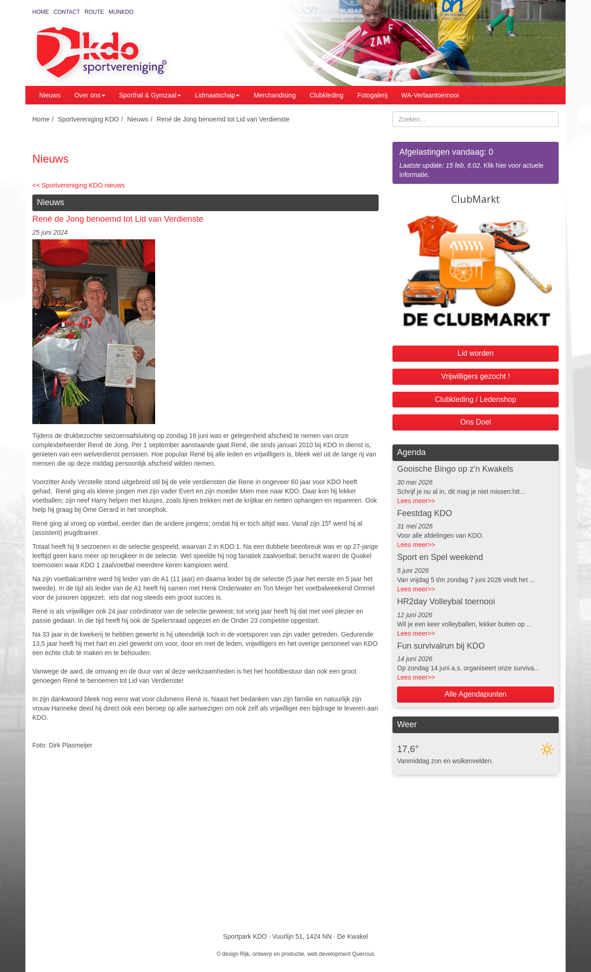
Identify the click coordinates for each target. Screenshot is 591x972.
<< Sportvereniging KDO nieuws (78, 185)
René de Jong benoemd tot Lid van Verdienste (223, 119)
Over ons (89, 95)
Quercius (363, 954)
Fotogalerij (372, 95)
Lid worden (476, 353)
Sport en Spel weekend (440, 557)
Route (94, 12)
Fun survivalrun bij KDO (441, 645)
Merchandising (274, 95)
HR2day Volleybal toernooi (446, 601)
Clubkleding (326, 95)
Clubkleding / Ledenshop (475, 399)
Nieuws (49, 95)
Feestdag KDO (424, 513)
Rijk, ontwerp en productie (272, 954)
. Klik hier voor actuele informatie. (475, 162)
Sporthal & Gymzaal (150, 95)
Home (40, 12)
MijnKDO (121, 12)
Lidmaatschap (217, 95)
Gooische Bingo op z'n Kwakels (455, 469)
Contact (67, 12)
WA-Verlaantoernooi (430, 95)
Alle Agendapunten (476, 694)
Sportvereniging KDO (88, 119)
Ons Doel (475, 422)
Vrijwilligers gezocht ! (475, 376)
